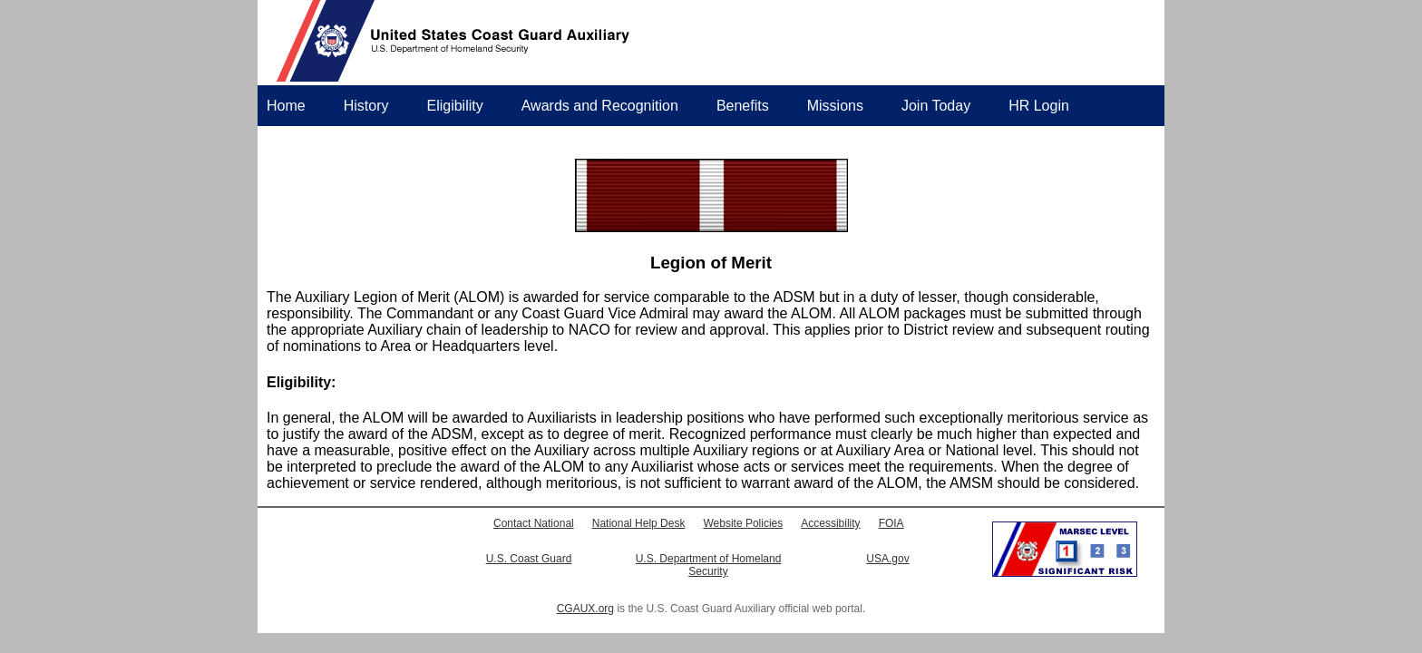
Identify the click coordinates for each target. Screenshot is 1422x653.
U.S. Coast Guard (529, 558)
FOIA (891, 523)
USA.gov (887, 558)
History (366, 105)
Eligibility (454, 105)
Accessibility (830, 523)
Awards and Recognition (599, 105)
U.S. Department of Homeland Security (709, 565)
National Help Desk (639, 523)
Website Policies (743, 523)
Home (286, 105)
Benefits (742, 105)
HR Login (1038, 105)
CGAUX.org (585, 608)
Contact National (533, 523)
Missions (835, 105)
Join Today (935, 105)
